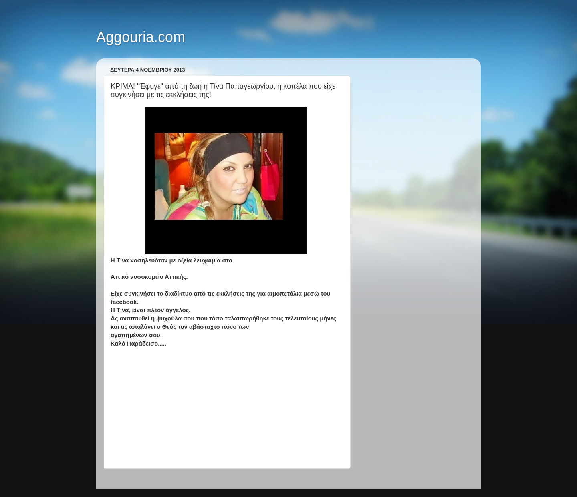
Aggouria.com (140, 37)
